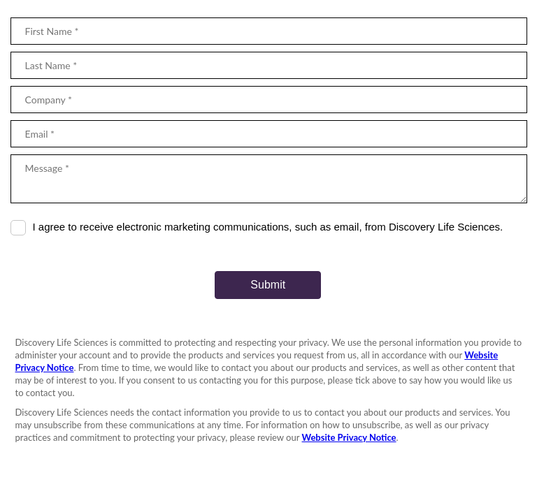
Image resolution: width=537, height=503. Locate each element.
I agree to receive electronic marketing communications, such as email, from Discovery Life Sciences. (268, 227)
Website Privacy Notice (349, 437)
